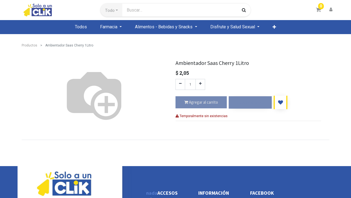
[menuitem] (81, 27)
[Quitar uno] (180, 84)
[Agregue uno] (200, 84)
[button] (111, 10)
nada (151, 193)
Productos (29, 45)
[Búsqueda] (243, 10)
